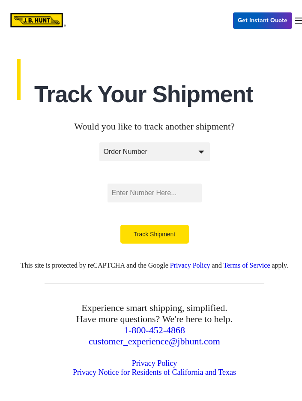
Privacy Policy (190, 265)
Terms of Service (246, 265)
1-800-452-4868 (154, 330)
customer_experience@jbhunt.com (154, 341)
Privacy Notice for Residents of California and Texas (154, 372)
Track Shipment (155, 234)
